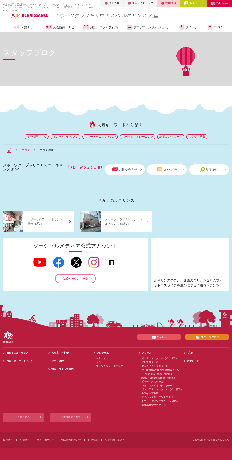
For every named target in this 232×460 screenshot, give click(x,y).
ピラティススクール (152, 381)
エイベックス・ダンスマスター (158, 397)
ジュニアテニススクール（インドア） (162, 389)
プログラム (103, 352)
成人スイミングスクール (154, 366)
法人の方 (112, 3)
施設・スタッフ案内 (100, 27)
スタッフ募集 (196, 136)
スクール (188, 27)
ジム (98, 362)
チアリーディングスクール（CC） (160, 401)
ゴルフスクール (149, 362)
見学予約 (213, 169)
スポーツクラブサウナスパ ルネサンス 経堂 (106, 15)
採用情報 (168, 3)
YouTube (159, 337)
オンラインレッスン (65, 136)
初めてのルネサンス (17, 352)
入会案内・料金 (60, 27)
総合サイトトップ (140, 3)
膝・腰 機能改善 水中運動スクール (160, 370)
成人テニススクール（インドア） (159, 358)
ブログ (214, 27)
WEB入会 (219, 3)
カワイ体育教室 (149, 393)
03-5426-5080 (86, 167)
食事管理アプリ (37, 136)
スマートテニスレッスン (100, 136)
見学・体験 (57, 361)
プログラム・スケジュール (148, 27)
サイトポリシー (45, 439)
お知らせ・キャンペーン (19, 361)
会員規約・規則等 (115, 439)
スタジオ (101, 358)
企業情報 (25, 439)
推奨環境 (93, 439)
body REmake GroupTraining (158, 377)
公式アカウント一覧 (75, 278)
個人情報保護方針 (71, 439)
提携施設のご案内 (70, 417)
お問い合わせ (127, 169)
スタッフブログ (206, 337)
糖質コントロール (170, 136)
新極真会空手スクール (153, 405)
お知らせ (23, 27)
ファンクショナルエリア (109, 366)
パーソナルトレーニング (137, 136)
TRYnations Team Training (156, 373)
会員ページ (193, 3)
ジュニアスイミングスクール (157, 385)
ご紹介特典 (24, 417)
